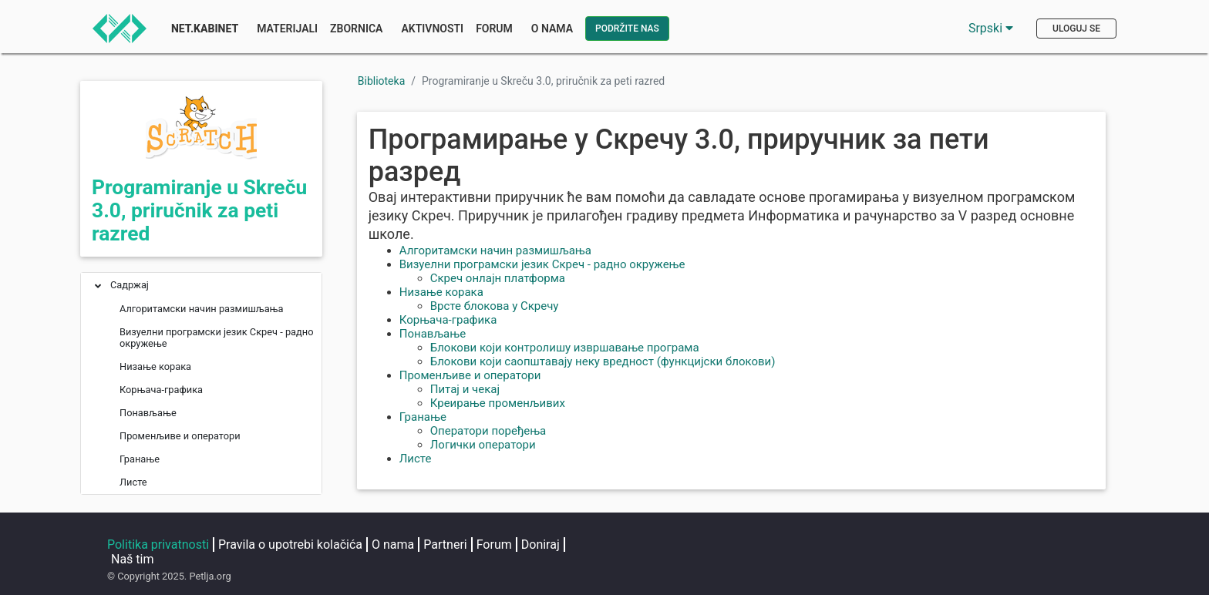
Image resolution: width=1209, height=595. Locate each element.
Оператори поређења (488, 431)
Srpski (990, 28)
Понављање (432, 334)
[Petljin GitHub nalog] (905, 545)
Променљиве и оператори (470, 375)
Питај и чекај (465, 389)
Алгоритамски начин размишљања (495, 250)
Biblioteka (382, 81)
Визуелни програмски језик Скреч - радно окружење (542, 264)
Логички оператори (483, 445)
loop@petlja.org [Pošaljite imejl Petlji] (1040, 568)
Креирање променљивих (497, 403)
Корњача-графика (448, 320)
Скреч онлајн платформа (497, 278)
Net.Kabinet (204, 28)
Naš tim (132, 559)
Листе (415, 459)
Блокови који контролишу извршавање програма (564, 348)
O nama (393, 544)
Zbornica (356, 28)
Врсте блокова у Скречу (494, 306)
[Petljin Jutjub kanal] (850, 545)
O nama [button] (552, 28)
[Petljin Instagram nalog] (730, 545)
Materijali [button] (287, 28)
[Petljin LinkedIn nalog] (791, 545)
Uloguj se (1076, 28)
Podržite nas (627, 28)
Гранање (422, 417)
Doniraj (540, 544)
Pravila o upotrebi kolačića (290, 544)
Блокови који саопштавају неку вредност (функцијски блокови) (603, 361)
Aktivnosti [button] (432, 28)
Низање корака (441, 292)
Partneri (444, 544)
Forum (494, 28)
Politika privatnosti (158, 544)
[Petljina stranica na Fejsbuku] (668, 545)
